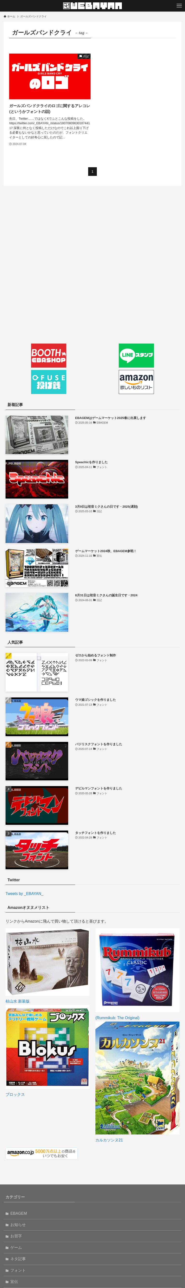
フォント (18, 1225)
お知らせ (18, 1179)
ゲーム (16, 1202)
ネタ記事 (18, 1213)
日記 (14, 1247)
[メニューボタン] (179, 6)
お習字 (16, 1191)
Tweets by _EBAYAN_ (24, 894)
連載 (14, 1259)
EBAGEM (18, 1168)
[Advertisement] (92, 235)
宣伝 (14, 1236)
